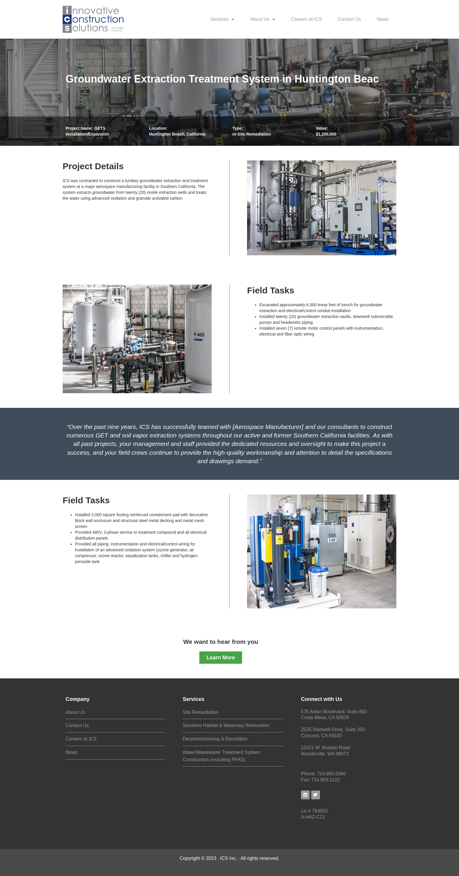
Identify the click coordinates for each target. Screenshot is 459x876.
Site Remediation (200, 712)
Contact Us (349, 19)
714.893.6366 (331, 773)
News (382, 19)
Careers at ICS (306, 19)
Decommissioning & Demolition (215, 738)
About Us (262, 19)
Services (222, 19)
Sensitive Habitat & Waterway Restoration (226, 725)
